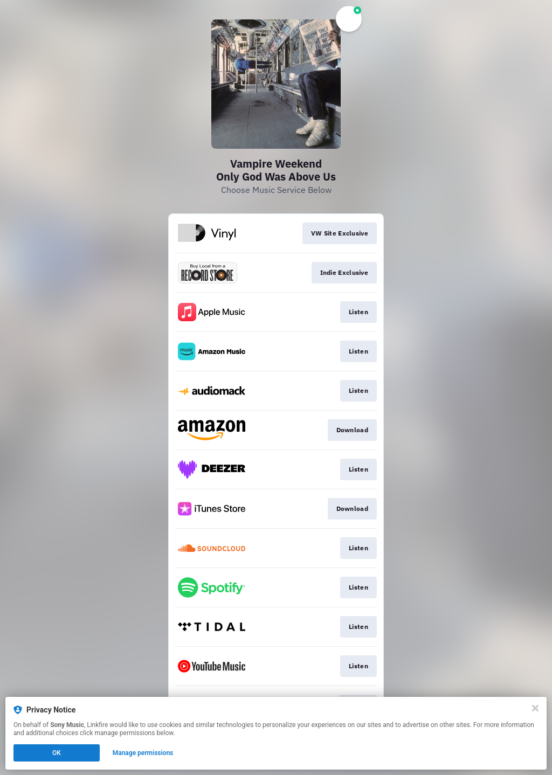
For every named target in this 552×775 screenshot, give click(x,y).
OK (56, 753)
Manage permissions (143, 753)
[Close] (535, 708)
